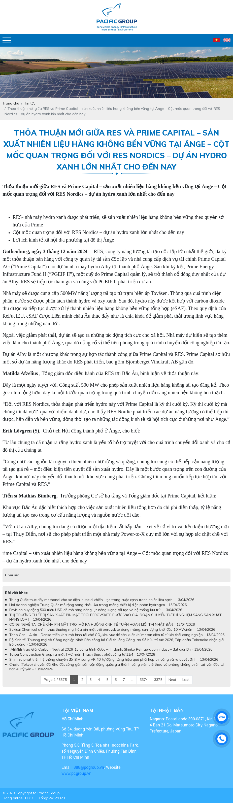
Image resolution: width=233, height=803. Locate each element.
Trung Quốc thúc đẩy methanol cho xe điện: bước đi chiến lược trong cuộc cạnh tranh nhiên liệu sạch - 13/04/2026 (101, 599)
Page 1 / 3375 (55, 679)
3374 (144, 679)
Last (185, 679)
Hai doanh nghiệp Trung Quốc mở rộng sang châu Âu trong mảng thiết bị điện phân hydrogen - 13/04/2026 (98, 605)
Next (172, 679)
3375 (158, 679)
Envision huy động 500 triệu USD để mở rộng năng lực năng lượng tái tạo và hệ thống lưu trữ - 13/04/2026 (95, 610)
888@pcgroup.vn (89, 767)
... (132, 679)
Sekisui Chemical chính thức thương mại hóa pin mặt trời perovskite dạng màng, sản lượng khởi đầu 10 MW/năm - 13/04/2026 (112, 629)
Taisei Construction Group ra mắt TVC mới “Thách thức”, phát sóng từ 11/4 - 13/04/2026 (82, 654)
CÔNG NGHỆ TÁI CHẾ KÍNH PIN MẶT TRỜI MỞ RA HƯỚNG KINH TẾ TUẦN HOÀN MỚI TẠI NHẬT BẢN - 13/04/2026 (102, 624)
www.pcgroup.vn (76, 773)
